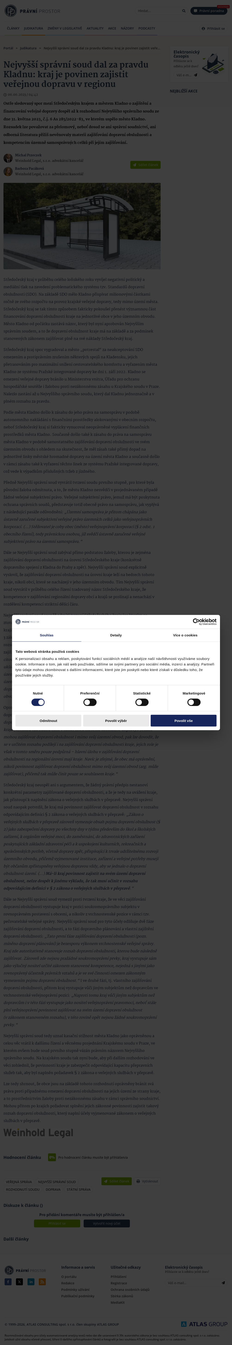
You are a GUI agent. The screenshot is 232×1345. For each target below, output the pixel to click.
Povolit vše (183, 721)
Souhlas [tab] (46, 635)
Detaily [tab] (116, 635)
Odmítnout (48, 721)
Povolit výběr (116, 721)
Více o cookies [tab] (185, 635)
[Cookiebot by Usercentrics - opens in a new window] (196, 621)
